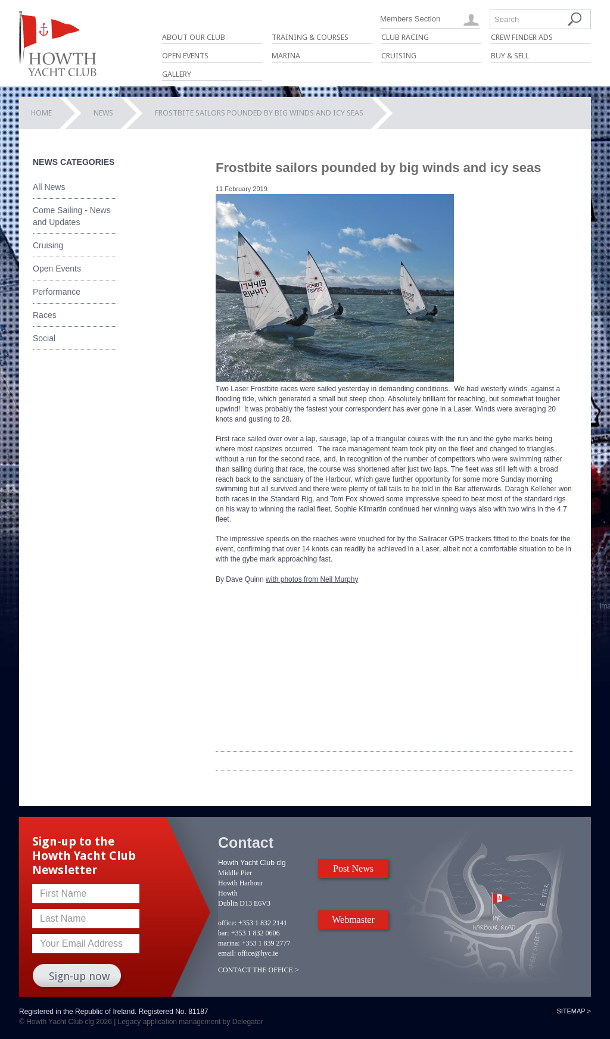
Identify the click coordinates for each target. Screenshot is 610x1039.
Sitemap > (573, 1011)
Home (41, 112)
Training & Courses (310, 37)
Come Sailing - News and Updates (72, 216)
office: (227, 923)
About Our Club (193, 37)
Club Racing (405, 37)
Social (44, 338)
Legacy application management (169, 1022)
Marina (286, 55)
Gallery (176, 74)
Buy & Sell (510, 55)
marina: (229, 943)
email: (227, 953)
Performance (56, 292)
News (103, 112)
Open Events (185, 55)
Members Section (410, 18)
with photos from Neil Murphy (312, 579)
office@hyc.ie (258, 953)
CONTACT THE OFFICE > (258, 970)
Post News (353, 868)
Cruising (398, 55)
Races (45, 315)
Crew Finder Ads (522, 37)
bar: (223, 933)
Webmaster (353, 920)
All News (49, 187)
